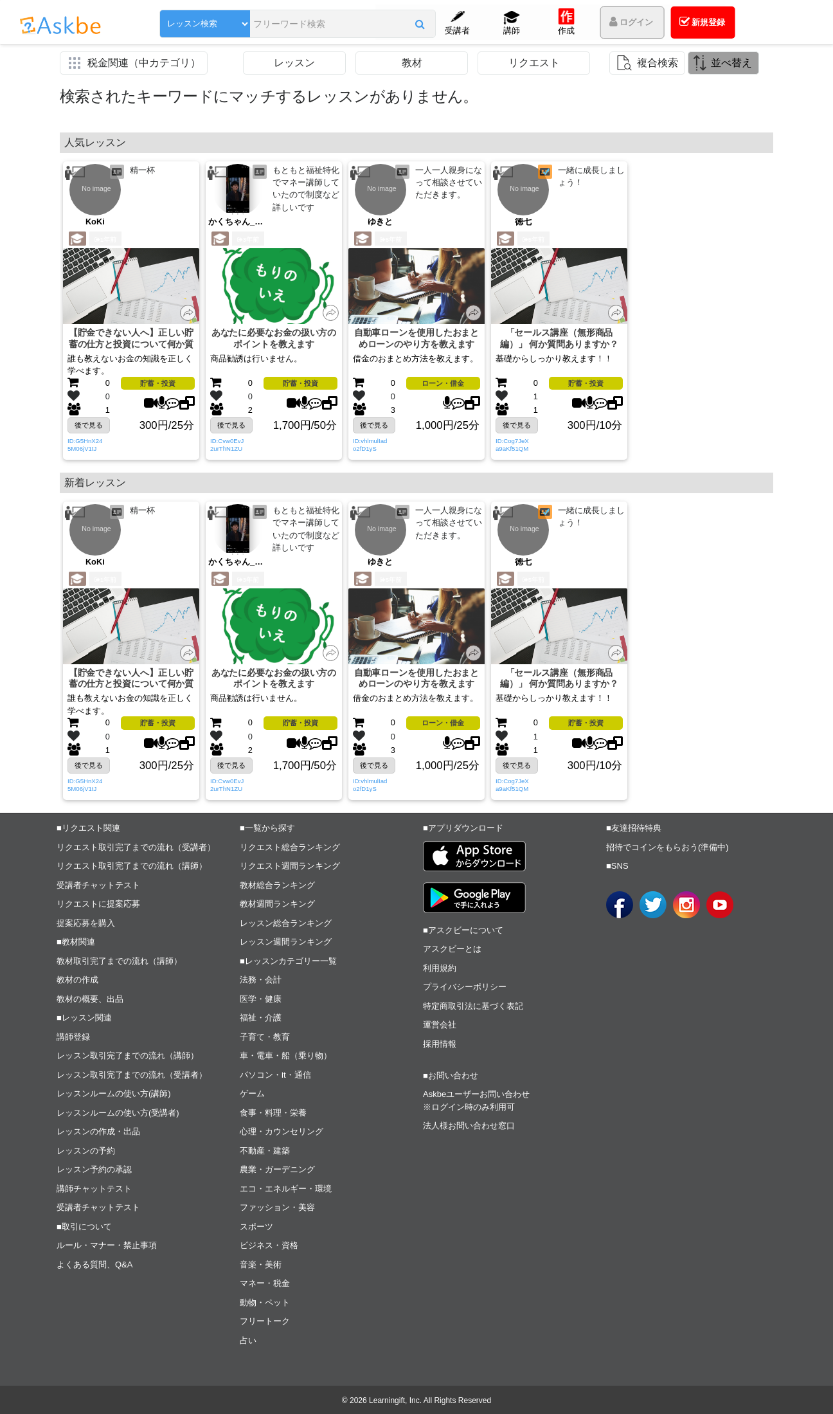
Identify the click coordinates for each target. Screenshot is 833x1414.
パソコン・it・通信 (275, 1075)
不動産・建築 (265, 1151)
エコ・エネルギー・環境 (286, 1188)
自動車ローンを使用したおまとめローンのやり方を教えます (416, 338)
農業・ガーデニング (277, 1169)
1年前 (105, 239)
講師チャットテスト (94, 1188)
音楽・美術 (261, 1264)
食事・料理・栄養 (273, 1113)
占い (248, 1340)
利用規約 (439, 968)
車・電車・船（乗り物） (286, 1055)
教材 (412, 62)
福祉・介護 (261, 1017)
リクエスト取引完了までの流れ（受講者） (136, 847)
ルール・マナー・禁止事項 (107, 1245)
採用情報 (439, 1044)
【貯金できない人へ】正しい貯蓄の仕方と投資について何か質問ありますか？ (131, 338)
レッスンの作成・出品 (98, 1131)
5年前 (391, 239)
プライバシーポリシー (464, 987)
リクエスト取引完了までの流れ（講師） (132, 866)
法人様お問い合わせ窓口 (469, 1125)
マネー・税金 (265, 1283)
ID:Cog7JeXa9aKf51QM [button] (512, 444)
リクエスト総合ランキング (290, 847)
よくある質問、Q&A (94, 1264)
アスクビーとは (452, 949)
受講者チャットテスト (98, 885)
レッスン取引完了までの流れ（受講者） (132, 1075)
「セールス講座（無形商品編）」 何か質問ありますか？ (559, 338)
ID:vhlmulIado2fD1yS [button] (370, 444)
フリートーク (265, 1321)
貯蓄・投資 (157, 383)
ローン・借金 (443, 383)
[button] (420, 24)
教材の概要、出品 (90, 999)
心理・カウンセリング (281, 1131)
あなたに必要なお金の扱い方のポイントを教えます (274, 338)
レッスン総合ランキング (286, 923)
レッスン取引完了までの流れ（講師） (128, 1055)
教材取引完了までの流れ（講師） (119, 961)
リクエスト (534, 62)
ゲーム (252, 1093)
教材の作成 (77, 979)
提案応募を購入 (86, 923)
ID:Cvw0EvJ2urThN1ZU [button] (227, 444)
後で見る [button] (89, 425)
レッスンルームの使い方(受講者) (118, 1113)
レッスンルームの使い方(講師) (114, 1093)
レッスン (294, 62)
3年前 (248, 239)
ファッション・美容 (277, 1207)
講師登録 (73, 1037)
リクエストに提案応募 (98, 904)
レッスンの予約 (86, 1151)
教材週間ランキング (277, 904)
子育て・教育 (265, 1037)
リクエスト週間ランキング (290, 866)
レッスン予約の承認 (94, 1169)
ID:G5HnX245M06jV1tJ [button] (84, 444)
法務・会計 (261, 979)
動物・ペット (265, 1302)
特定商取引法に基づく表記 (473, 1006)
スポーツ (256, 1226)
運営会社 (439, 1024)
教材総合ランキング (277, 885)
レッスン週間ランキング (286, 942)
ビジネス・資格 (269, 1245)
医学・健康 (261, 999)
